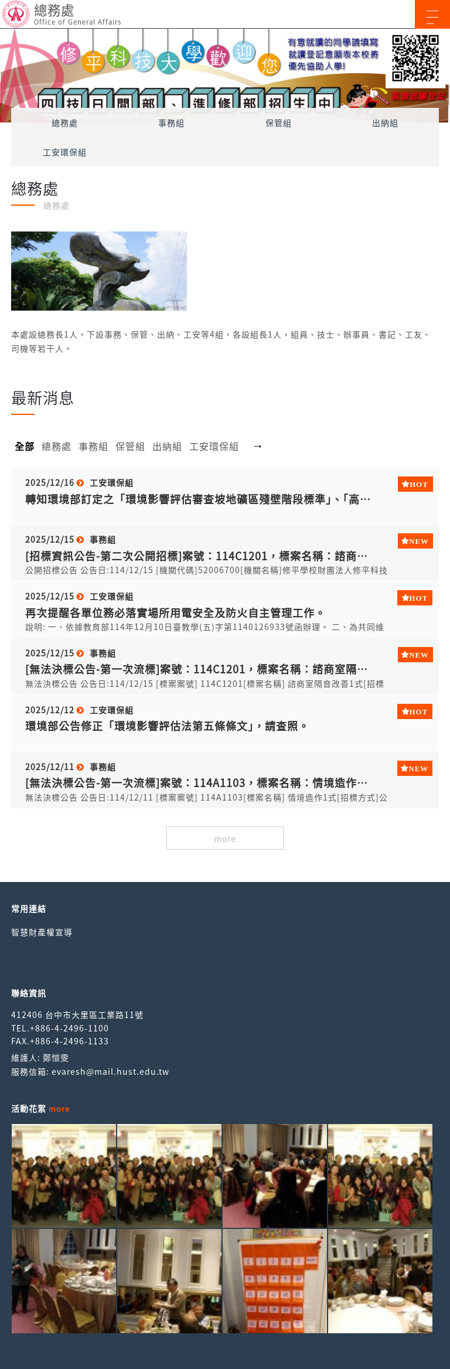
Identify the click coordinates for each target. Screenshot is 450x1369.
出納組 (385, 122)
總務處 (65, 122)
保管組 (278, 122)
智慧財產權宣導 (42, 932)
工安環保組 (65, 152)
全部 (25, 446)
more (225, 838)
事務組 (171, 122)
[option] (225, 75)
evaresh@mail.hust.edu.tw (110, 1071)
